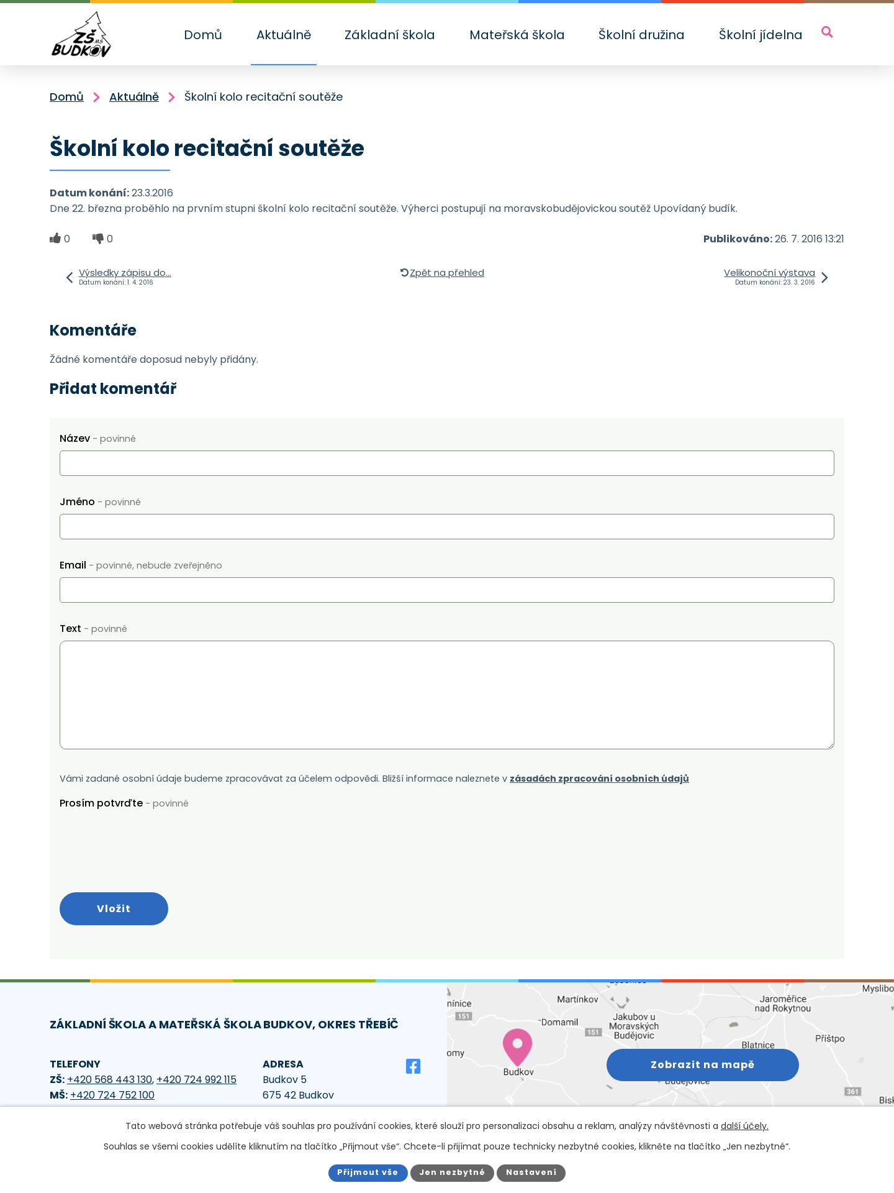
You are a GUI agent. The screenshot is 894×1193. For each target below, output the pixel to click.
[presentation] (154, 839)
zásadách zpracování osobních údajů (599, 778)
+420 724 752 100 (112, 1095)
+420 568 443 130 (109, 1079)
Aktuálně (283, 34)
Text (93, 628)
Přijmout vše (368, 1172)
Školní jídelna (761, 34)
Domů (203, 34)
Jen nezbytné (452, 1172)
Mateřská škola (517, 34)
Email (141, 565)
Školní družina (641, 34)
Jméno (100, 502)
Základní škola (390, 34)
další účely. (745, 1126)
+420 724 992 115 (196, 1079)
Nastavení (531, 1172)
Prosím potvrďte (124, 803)
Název (98, 438)
